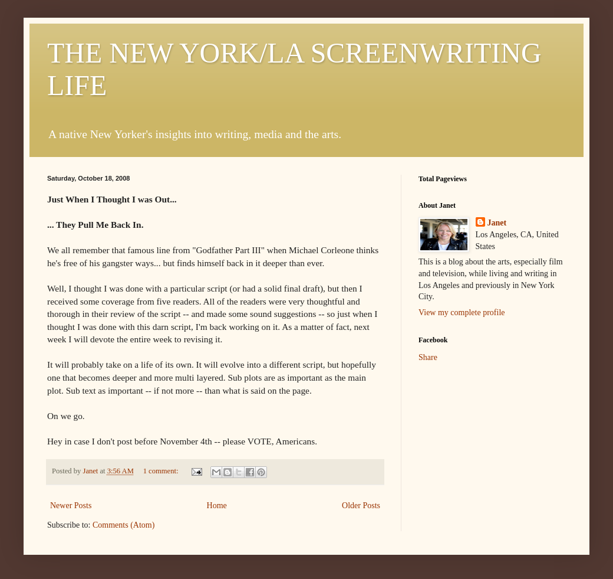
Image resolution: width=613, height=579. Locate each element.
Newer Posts (70, 505)
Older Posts (361, 505)
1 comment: (161, 471)
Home (217, 505)
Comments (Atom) (123, 525)
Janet (497, 222)
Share (427, 357)
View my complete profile (461, 312)
